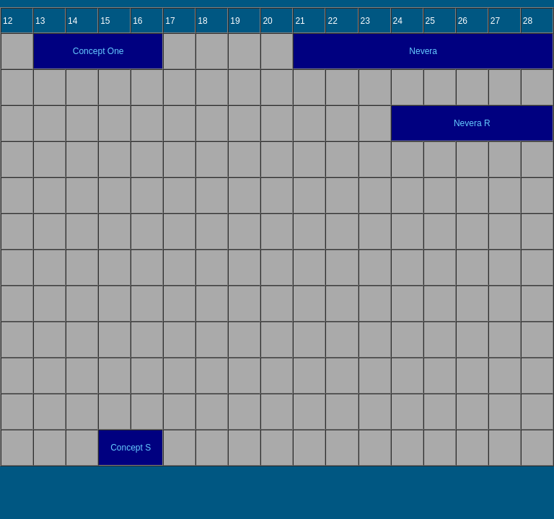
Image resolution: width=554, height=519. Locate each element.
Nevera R (472, 123)
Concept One (98, 51)
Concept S (130, 448)
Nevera (423, 51)
